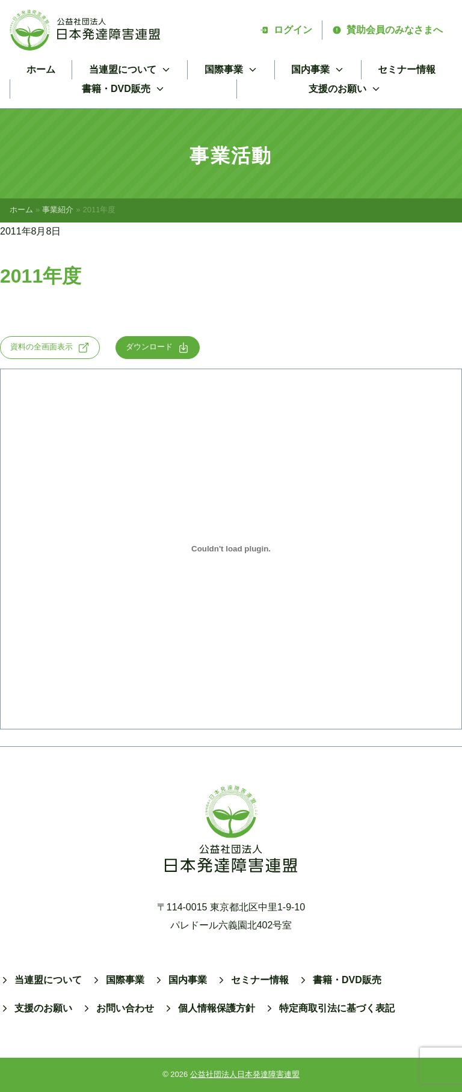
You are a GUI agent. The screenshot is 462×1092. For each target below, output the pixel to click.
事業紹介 (57, 209)
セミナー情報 (407, 69)
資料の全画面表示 (50, 348)
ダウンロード (157, 348)
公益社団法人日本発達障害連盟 (245, 1074)
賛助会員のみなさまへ (387, 30)
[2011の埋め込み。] (231, 549)
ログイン (285, 30)
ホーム (40, 69)
